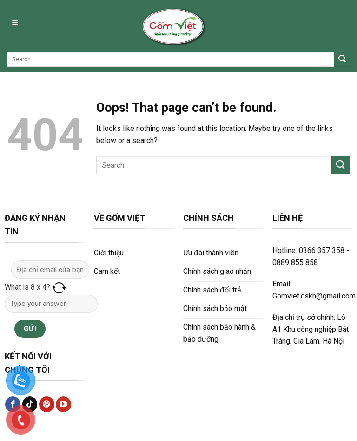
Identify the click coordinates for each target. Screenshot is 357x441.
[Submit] (342, 59)
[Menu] (15, 23)
